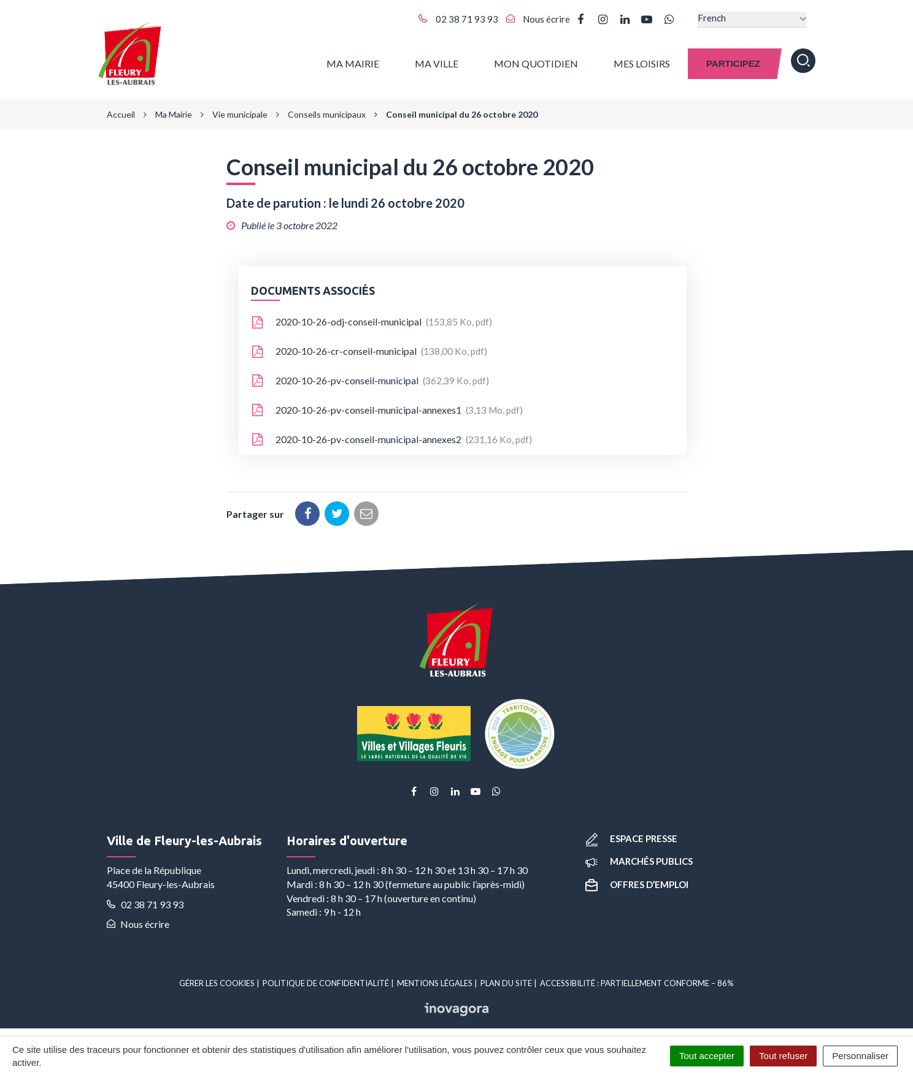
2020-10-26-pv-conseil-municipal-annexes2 (391, 436)
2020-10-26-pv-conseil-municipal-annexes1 (387, 406)
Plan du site (506, 979)
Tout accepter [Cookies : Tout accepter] (706, 1055)
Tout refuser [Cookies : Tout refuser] (783, 1055)
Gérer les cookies (217, 979)
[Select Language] (752, 19)
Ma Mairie (352, 61)
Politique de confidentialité (326, 979)
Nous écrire (138, 920)
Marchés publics (639, 857)
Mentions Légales (434, 979)
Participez (733, 61)
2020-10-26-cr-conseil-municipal (369, 347)
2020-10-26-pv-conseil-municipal (370, 377)
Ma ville (436, 61)
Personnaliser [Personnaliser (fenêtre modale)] (860, 1055)
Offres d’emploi (636, 880)
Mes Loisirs (642, 61)
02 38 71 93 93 (145, 900)
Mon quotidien (536, 61)
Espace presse (631, 834)
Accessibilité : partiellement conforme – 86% (637, 979)
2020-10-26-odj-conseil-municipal (371, 318)
